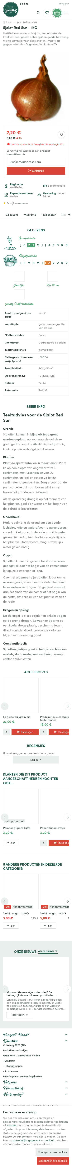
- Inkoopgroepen (13, 1066)
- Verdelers (9, 1061)
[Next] (66, 214)
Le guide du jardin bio (16, 716)
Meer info (30, 215)
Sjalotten (7, 22)
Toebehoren (48, 215)
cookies (11, 1125)
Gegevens (12, 215)
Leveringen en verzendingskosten (22, 1076)
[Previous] (4, 706)
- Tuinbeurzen (11, 1071)
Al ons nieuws (46, 950)
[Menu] (66, 13)
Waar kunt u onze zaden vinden (21, 1055)
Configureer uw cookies (52, 1152)
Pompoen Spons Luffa (16, 827)
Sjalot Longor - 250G (16, 913)
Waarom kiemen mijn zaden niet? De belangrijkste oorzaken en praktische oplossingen (30, 994)
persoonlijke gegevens (26, 1140)
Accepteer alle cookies (53, 1160)
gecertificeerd (54, 185)
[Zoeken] (38, 13)
